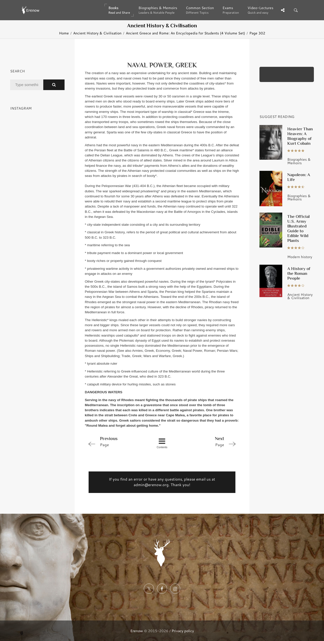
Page (115, 441)
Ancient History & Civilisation (97, 33)
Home (64, 33)
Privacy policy (183, 630)
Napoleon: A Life (298, 177)
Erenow (136, 630)
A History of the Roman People (298, 273)
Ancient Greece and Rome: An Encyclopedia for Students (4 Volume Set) (185, 33)
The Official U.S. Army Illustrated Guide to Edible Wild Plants (298, 228)
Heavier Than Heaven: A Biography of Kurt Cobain (300, 136)
